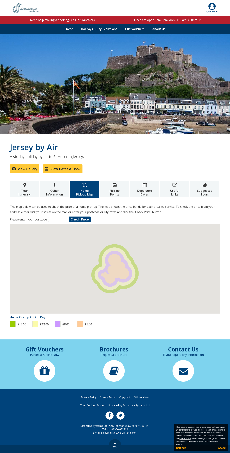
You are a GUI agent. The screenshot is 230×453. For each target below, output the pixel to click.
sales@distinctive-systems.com (119, 432)
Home (69, 29)
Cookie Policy (108, 397)
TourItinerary (24, 189)
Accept (222, 448)
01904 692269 (86, 20)
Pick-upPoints (114, 189)
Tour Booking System (92, 405)
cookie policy (185, 438)
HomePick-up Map (84, 189)
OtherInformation (54, 189)
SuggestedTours (204, 189)
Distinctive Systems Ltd (136, 405)
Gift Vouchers (134, 29)
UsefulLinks (174, 189)
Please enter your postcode (28, 219)
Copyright (124, 397)
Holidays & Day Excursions (99, 29)
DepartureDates (144, 189)
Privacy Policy (88, 397)
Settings (181, 448)
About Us (158, 29)
